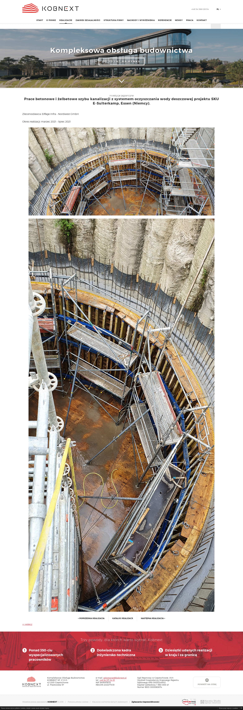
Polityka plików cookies (78, 702)
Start (39, 20)
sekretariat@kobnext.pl (115, 678)
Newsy (179, 20)
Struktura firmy (114, 20)
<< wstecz (27, 624)
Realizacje (65, 20)
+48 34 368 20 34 (200, 9)
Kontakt (202, 20)
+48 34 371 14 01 (107, 680)
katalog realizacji (122, 618)
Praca (189, 20)
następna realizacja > (153, 618)
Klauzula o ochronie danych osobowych (110, 702)
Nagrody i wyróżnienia (141, 20)
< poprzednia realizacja (91, 618)
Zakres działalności (88, 20)
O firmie (51, 20)
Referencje (165, 20)
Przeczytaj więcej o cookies (228, 708)
